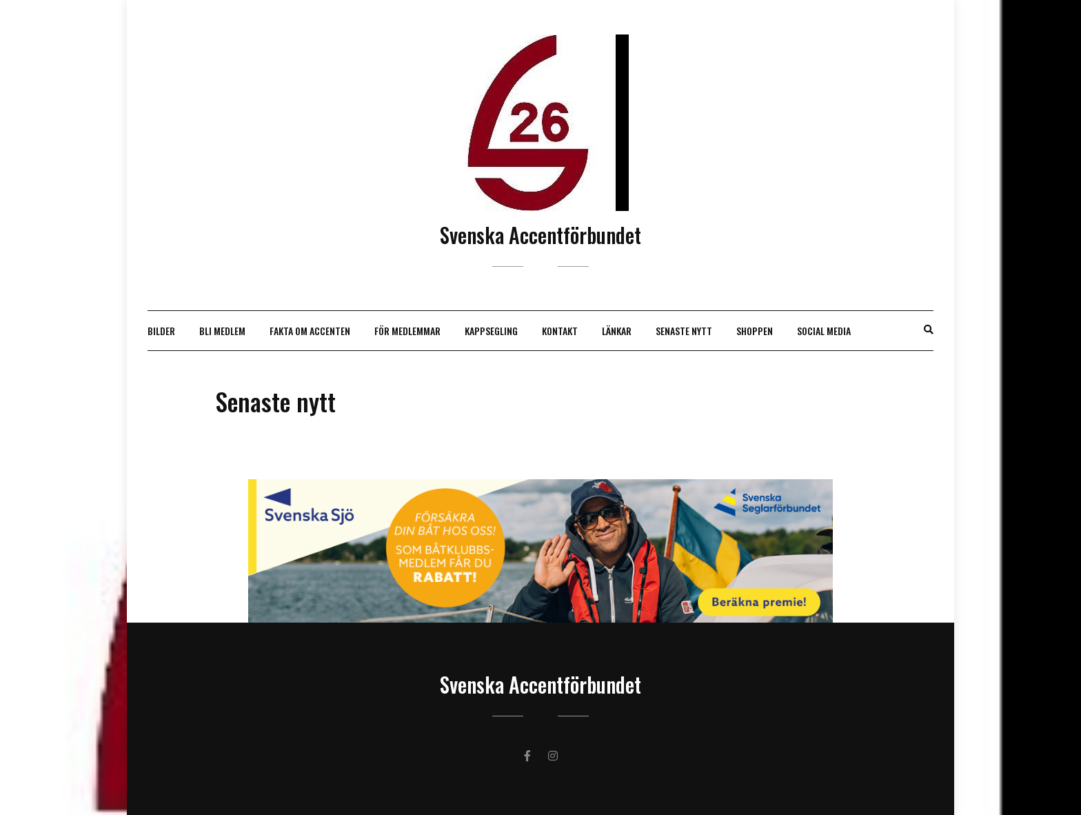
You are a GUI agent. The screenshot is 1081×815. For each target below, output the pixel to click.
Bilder (161, 330)
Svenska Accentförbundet (540, 234)
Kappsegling (491, 330)
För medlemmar (407, 330)
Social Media (824, 330)
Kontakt (560, 330)
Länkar (617, 330)
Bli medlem (222, 330)
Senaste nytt (684, 330)
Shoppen (754, 330)
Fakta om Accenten (310, 330)
